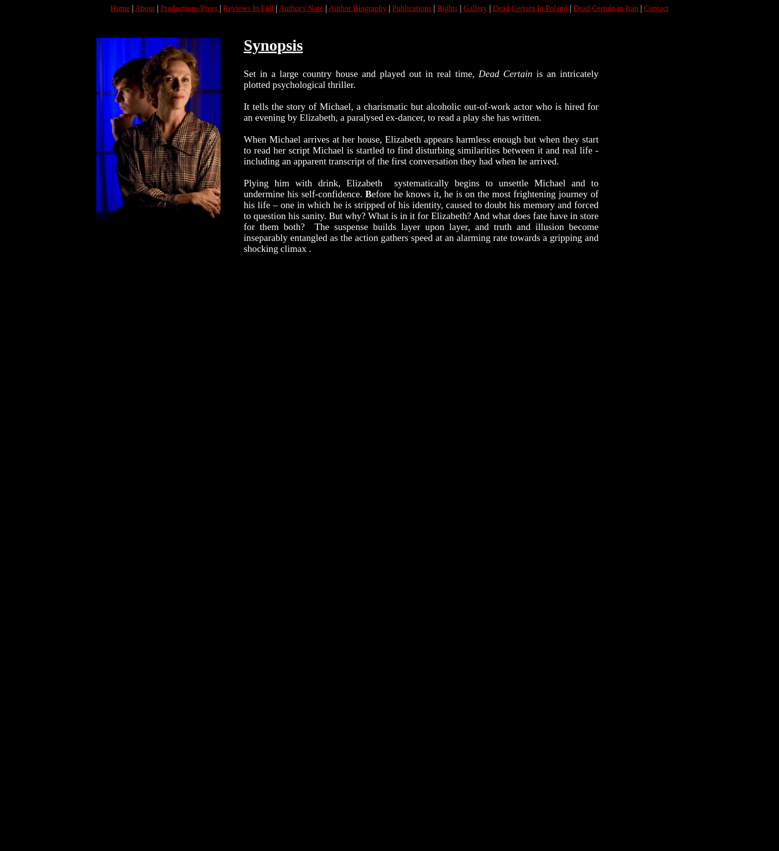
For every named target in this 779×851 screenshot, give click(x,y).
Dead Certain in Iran (605, 8)
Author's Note (301, 8)
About (145, 8)
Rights (447, 8)
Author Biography (357, 8)
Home (120, 8)
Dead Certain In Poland (530, 8)
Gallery (475, 8)
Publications (411, 8)
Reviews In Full (248, 8)
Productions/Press (190, 8)
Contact (656, 8)
